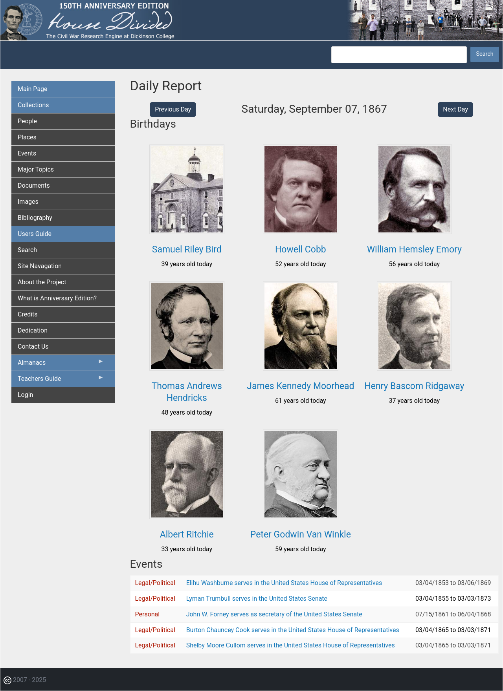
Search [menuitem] (27, 250)
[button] (186, 231)
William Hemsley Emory (414, 249)
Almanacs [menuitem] (60, 364)
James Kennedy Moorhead (300, 386)
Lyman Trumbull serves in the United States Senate (256, 598)
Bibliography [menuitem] (35, 217)
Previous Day (173, 109)
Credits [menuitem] (28, 314)
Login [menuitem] (25, 395)
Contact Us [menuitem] (33, 346)
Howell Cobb (300, 249)
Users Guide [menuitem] (34, 234)
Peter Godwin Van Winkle (300, 534)
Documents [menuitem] (34, 185)
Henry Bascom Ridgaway (414, 386)
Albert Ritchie (187, 534)
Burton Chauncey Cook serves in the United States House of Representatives (292, 630)
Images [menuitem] (28, 201)
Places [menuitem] (27, 137)
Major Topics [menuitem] (36, 169)
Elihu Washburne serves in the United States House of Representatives (284, 583)
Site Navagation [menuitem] (40, 266)
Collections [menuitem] (33, 105)
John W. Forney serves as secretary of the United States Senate (274, 614)
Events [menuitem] (27, 153)
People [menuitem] (27, 121)
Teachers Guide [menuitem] (60, 380)
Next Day (455, 109)
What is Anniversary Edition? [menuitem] (57, 298)
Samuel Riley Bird (187, 249)
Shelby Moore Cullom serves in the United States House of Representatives (290, 645)
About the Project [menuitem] (42, 282)
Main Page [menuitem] (33, 89)
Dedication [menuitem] (33, 330)
